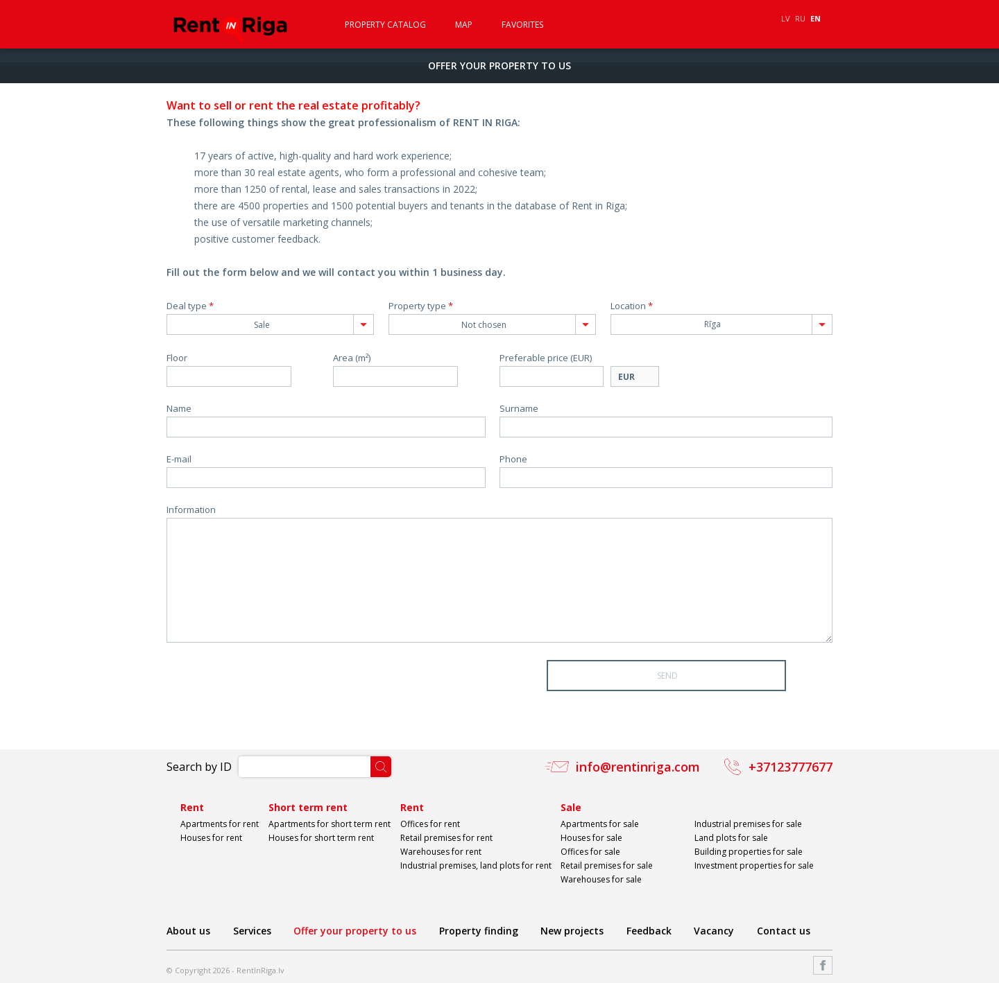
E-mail (178, 459)
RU (800, 18)
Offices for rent (430, 824)
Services (252, 930)
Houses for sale (591, 838)
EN (815, 18)
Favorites (522, 25)
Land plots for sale (731, 838)
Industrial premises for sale (748, 824)
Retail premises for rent (446, 838)
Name (178, 408)
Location (631, 306)
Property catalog (385, 25)
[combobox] (270, 324)
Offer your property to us (354, 930)
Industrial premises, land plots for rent (476, 865)
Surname (519, 408)
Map (463, 25)
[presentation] (271, 687)
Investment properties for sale (754, 865)
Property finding (478, 930)
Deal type (190, 306)
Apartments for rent (219, 824)
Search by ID (199, 766)
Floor (176, 358)
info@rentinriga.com (638, 766)
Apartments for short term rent (329, 824)
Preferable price (546, 358)
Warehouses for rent (440, 852)
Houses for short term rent (321, 838)
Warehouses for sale (601, 879)
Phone (513, 459)
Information (191, 509)
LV (785, 18)
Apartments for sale (600, 824)
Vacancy (714, 930)
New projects (572, 930)
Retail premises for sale (607, 865)
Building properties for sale (748, 852)
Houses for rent (211, 838)
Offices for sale (590, 852)
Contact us (783, 930)
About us (188, 930)
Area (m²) (351, 358)
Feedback (649, 930)
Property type (420, 306)
